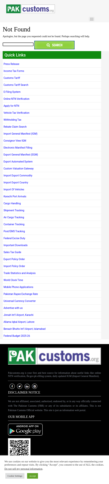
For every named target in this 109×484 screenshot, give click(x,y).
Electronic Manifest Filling (18, 147)
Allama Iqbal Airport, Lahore (19, 321)
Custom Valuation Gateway (19, 168)
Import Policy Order (14, 266)
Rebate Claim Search (15, 126)
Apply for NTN (12, 105)
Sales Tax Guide (12, 252)
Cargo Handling (12, 203)
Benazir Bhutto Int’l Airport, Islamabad (24, 328)
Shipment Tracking (14, 210)
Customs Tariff (12, 77)
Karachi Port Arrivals (15, 196)
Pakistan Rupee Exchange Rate (21, 294)
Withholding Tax (12, 119)
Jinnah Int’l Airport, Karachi (18, 314)
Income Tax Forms (14, 71)
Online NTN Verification (16, 98)
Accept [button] (32, 476)
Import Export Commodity (18, 175)
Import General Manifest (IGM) (20, 133)
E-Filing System (12, 91)
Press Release (11, 64)
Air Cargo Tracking (14, 217)
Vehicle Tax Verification (16, 112)
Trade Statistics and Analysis (20, 273)
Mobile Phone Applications (18, 287)
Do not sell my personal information (23, 468)
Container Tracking (14, 224)
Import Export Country (16, 182)
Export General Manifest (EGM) (21, 154)
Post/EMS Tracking (14, 231)
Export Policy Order (14, 259)
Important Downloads (16, 245)
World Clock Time (13, 280)
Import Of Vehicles (14, 189)
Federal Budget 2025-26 (17, 335)
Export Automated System (18, 161)
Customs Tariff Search (16, 84)
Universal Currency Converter (20, 301)
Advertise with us (13, 308)
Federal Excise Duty (14, 238)
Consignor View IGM (15, 140)
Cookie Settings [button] (14, 476)
